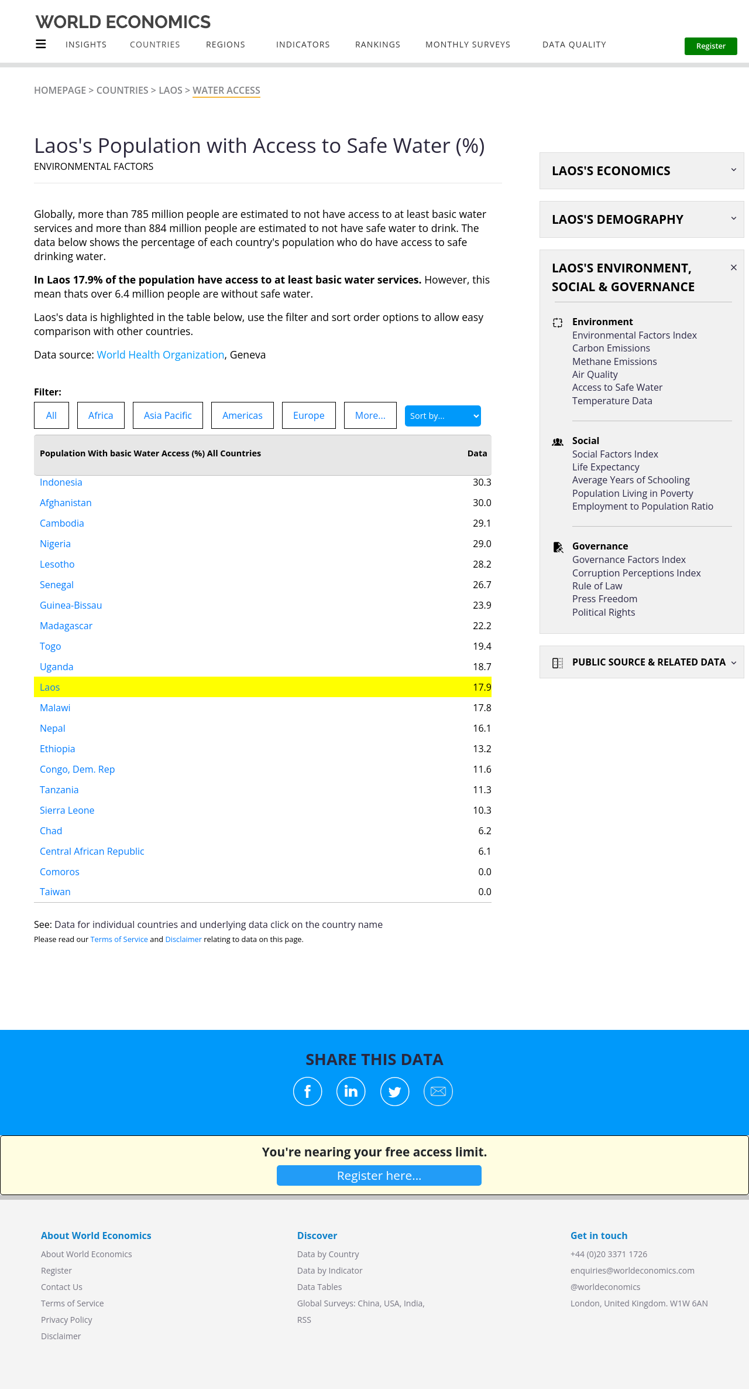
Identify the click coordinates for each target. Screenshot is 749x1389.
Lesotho (57, 550)
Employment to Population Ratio (642, 506)
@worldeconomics (606, 1286)
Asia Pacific (168, 415)
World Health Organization (161, 354)
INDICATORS (303, 44)
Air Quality (595, 374)
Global (309, 1303)
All (51, 415)
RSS (304, 1319)
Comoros (60, 858)
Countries (123, 90)
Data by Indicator (330, 1270)
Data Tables (319, 1286)
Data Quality (574, 44)
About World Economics (86, 1254)
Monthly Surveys (468, 44)
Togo (50, 632)
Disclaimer (183, 939)
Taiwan (55, 878)
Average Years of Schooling (631, 479)
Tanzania (59, 776)
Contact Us (62, 1286)
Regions (225, 44)
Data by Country (328, 1254)
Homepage (60, 90)
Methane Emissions (614, 361)
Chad (51, 817)
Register (56, 1270)
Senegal (57, 571)
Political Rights (603, 612)
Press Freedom (605, 598)
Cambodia (62, 509)
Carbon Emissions (611, 348)
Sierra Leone (67, 796)
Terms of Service (119, 939)
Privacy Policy (66, 1319)
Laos (171, 90)
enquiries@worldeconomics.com (633, 1270)
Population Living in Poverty (632, 493)
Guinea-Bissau (71, 591)
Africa (101, 415)
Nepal (53, 714)
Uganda (57, 653)
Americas (242, 415)
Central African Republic (92, 837)
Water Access (226, 90)
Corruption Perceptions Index (636, 572)
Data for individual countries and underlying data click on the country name (218, 924)
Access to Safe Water (617, 387)
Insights (86, 44)
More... (370, 415)
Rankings (378, 44)
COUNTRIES (155, 44)
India (413, 1303)
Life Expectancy (606, 466)
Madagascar (66, 612)
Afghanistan (66, 489)
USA (392, 1303)
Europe (309, 415)
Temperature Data (612, 400)
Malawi (55, 694)
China (368, 1303)
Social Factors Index (615, 454)
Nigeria (55, 530)
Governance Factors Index (629, 559)
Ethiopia (57, 735)
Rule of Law (597, 585)
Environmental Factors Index (634, 335)
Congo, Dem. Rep (77, 755)
